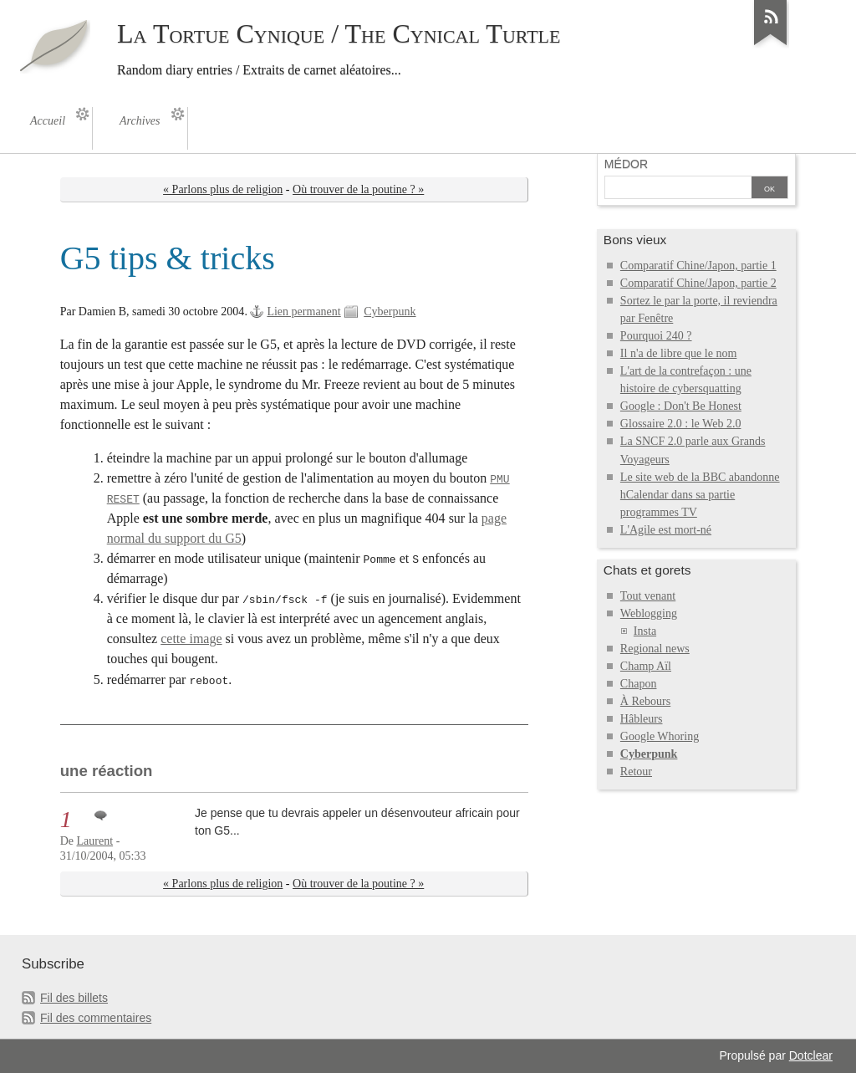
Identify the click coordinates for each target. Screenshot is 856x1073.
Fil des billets (74, 997)
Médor (626, 164)
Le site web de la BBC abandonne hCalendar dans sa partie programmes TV (700, 495)
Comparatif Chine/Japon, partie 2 (698, 283)
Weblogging (648, 613)
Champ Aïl (645, 666)
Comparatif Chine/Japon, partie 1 (698, 265)
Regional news (655, 648)
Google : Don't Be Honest (680, 406)
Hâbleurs (641, 719)
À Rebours (645, 701)
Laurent (95, 841)
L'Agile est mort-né (665, 530)
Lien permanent (303, 311)
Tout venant (647, 596)
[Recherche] (678, 189)
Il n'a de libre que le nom (678, 353)
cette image (191, 638)
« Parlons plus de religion (223, 189)
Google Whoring (659, 736)
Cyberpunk (389, 311)
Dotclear (811, 1055)
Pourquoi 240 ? (656, 336)
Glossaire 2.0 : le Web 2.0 (680, 423)
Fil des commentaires (95, 1017)
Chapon (638, 683)
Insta (645, 631)
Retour (636, 771)
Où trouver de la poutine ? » (358, 189)
